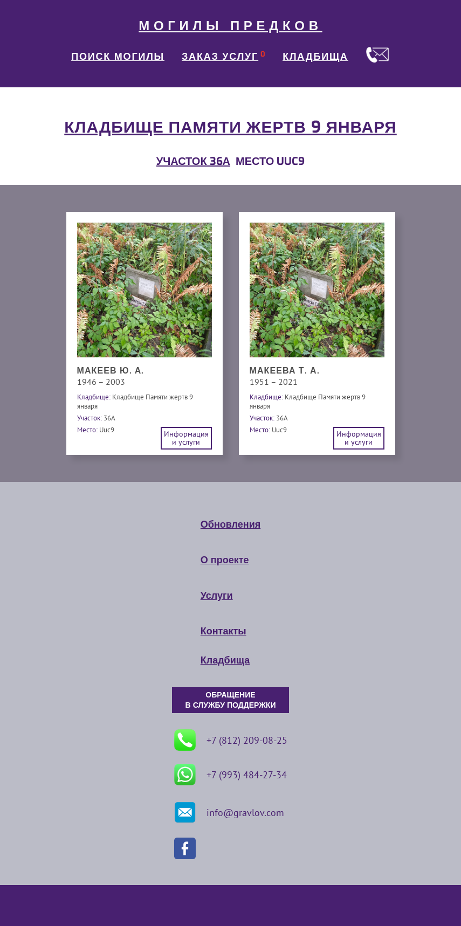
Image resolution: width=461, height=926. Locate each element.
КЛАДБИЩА (315, 56)
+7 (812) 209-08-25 (230, 740)
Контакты (223, 631)
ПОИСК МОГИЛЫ (117, 56)
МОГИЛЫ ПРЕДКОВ (230, 25)
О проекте (225, 560)
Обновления (230, 524)
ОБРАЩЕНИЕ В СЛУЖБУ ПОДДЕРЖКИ (230, 700)
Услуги (217, 595)
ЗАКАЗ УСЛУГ (220, 56)
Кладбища (225, 660)
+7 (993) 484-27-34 (230, 774)
